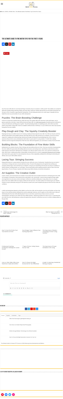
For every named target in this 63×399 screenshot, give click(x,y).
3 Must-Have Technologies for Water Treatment (11, 212)
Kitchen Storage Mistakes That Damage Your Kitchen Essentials (23, 331)
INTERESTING (12, 11)
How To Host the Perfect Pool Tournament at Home (10, 231)
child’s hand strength (40, 122)
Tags (19, 315)
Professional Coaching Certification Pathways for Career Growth (10, 248)
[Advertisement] (31, 26)
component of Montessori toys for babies (51, 152)
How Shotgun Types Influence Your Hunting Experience (31, 231)
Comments (14, 315)
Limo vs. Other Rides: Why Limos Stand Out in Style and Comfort (10, 263)
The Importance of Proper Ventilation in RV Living (50, 247)
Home (2, 11)
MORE (6, 11)
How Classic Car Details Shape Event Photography (20, 324)
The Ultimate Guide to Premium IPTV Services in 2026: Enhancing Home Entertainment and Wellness (22, 343)
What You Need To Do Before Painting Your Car (52, 212)
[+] (32, 288)
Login (58, 278)
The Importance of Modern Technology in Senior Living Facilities (50, 232)
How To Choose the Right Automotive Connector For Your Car (22, 337)
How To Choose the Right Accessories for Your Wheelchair (30, 263)
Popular (8, 315)
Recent (3, 315)
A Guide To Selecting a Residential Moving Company (51, 263)
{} (29, 288)
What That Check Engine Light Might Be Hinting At (20, 318)
